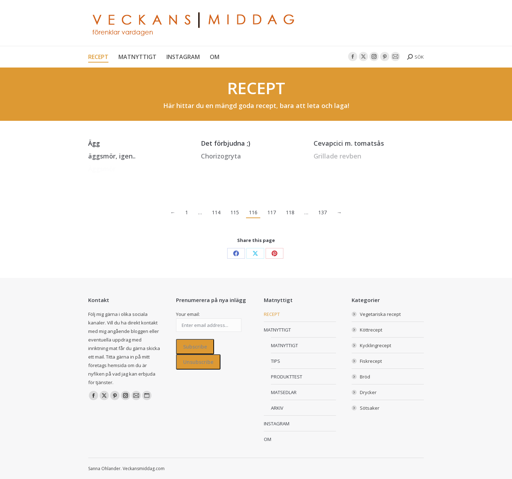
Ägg (94, 143)
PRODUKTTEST (286, 376)
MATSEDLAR (284, 392)
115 (234, 212)
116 (253, 212)
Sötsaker (369, 408)
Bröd (365, 376)
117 (271, 212)
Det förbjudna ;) (225, 143)
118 (290, 212)
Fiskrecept (371, 361)
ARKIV (277, 408)
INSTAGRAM (276, 423)
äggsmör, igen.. (111, 156)
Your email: (188, 314)
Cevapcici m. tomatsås (349, 143)
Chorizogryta (221, 156)
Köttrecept (371, 330)
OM (267, 439)
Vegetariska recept (380, 314)
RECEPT (272, 314)
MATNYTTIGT (277, 330)
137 (322, 212)
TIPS (275, 361)
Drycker (368, 392)
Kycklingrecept (375, 345)
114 (216, 212)
